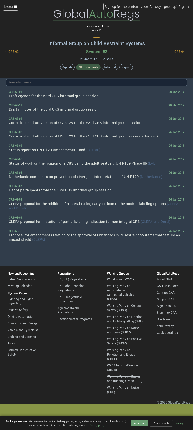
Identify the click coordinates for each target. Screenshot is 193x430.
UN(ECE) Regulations (71, 279)
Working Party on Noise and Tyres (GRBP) (123, 330)
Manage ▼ (181, 423)
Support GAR (166, 299)
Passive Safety (18, 310)
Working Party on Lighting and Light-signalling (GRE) (125, 319)
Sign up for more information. (127, 6)
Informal (110, 67)
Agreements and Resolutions (68, 310)
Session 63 (96, 52)
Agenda (67, 67)
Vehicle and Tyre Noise (23, 330)
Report (126, 67)
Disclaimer (164, 319)
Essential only (161, 423)
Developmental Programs (74, 319)
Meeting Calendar (20, 286)
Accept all (139, 423)
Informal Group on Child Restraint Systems (96, 43)
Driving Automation (21, 316)
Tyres (11, 343)
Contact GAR (166, 292)
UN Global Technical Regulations (71, 288)
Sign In (183, 6)
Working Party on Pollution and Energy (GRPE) (121, 354)
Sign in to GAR (167, 312)
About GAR (164, 279)
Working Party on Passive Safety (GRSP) (124, 341)
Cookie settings (167, 333)
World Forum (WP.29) (121, 279)
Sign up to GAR (167, 306)
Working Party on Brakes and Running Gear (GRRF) (124, 378)
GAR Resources (167, 286)
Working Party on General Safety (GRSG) (124, 307)
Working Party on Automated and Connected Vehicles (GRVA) (120, 292)
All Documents (88, 67)
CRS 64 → (181, 52)
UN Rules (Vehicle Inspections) (69, 299)
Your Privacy (165, 326)
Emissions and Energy (23, 323)
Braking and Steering (22, 337)
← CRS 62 (12, 52)
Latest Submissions (21, 279)
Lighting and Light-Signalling (21, 301)
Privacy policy (97, 425)
